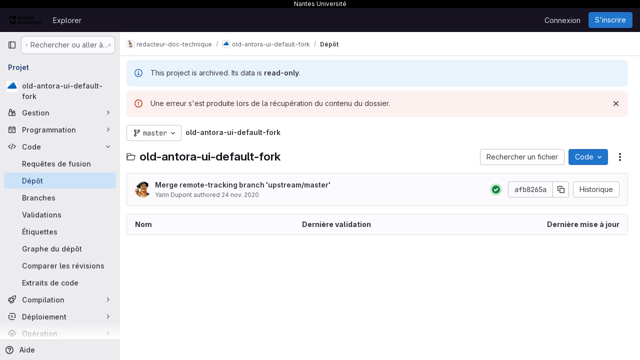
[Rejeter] (616, 104)
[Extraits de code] (60, 282)
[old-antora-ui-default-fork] (60, 91)
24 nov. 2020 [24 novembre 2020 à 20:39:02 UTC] (245, 194)
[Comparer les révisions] (60, 266)
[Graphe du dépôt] (60, 248)
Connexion (562, 20)
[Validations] (60, 214)
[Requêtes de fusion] (60, 164)
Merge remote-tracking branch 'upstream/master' (248, 184)
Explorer (67, 20)
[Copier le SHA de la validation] (561, 190)
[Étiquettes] (60, 232)
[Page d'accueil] (25, 20)
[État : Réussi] (496, 190)
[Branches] (60, 198)
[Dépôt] (60, 180)
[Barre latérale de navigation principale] (12, 45)
